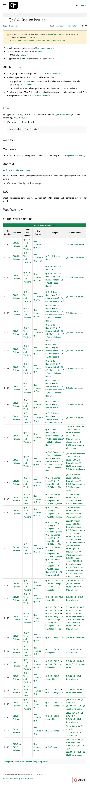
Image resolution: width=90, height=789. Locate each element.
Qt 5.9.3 (57, 610)
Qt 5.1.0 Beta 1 (72, 726)
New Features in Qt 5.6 (38, 664)
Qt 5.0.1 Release (16, 749)
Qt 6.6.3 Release (54, 355)
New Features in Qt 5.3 (38, 704)
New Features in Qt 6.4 (38, 388)
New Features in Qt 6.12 (38, 244)
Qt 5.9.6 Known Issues (74, 615)
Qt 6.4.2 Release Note (54, 388)
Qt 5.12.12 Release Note (53, 573)
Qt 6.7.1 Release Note (52, 329)
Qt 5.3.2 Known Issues (75, 707)
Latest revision (35, 40)
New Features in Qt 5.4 (38, 690)
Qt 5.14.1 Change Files (52, 499)
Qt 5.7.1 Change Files (53, 651)
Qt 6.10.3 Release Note (54, 282)
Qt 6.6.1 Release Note (52, 349)
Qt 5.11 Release (16, 585)
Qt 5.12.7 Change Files (52, 552)
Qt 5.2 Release (16, 717)
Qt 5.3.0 (48, 702)
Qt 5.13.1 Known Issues (73, 512)
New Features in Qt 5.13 (38, 512)
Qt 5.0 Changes (51, 747)
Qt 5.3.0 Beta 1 (72, 699)
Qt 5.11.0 (49, 580)
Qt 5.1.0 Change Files (54, 730)
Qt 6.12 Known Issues (75, 244)
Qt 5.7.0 (48, 649)
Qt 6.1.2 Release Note (54, 437)
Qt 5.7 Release (16, 651)
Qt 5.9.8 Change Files (51, 624)
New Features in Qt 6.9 (38, 296)
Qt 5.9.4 (48, 613)
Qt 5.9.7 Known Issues (75, 619)
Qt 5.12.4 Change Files (52, 539)
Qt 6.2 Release (16, 418)
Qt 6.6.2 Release (54, 352)
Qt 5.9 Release (16, 618)
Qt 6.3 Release (16, 404)
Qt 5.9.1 (57, 607)
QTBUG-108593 (74, 155)
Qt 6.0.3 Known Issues (74, 464)
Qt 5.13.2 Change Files (53, 515)
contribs (61, 34)
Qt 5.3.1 (57, 702)
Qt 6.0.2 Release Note (52, 460)
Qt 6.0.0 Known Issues (75, 453)
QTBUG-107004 (39, 95)
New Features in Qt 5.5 (38, 677)
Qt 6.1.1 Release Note (52, 434)
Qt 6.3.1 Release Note (52, 406)
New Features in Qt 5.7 (38, 650)
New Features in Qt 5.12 (38, 548)
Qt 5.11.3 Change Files (52, 588)
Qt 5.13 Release (16, 512)
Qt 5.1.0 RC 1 (74, 728)
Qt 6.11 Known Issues (75, 257)
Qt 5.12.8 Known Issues (74, 553)
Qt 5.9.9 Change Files (53, 627)
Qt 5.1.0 (69, 732)
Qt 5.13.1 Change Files (52, 512)
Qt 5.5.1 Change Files (53, 677)
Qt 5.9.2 (48, 610)
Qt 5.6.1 (57, 661)
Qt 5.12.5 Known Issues (74, 541)
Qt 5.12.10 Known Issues (74, 562)
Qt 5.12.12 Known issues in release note (75, 573)
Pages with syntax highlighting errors (31, 761)
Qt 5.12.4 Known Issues (73, 538)
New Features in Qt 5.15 (38, 482)
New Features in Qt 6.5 (38, 368)
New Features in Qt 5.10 (38, 598)
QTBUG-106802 (26, 84)
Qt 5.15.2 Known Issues (74, 482)
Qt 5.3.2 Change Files (54, 705)
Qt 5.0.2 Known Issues (75, 753)
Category (8, 761)
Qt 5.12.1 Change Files (52, 527)
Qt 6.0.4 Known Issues (75, 469)
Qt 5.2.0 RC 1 (74, 714)
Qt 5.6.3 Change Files (53, 666)
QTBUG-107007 (49, 73)
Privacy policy (8, 778)
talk (55, 34)
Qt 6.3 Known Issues (74, 404)
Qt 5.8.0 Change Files (54, 637)
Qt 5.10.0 (49, 596)
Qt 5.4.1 (57, 689)
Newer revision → (54, 40)
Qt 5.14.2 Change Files (53, 502)
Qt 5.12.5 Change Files (53, 542)
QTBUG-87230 (18, 117)
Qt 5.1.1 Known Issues (73, 734)
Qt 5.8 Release (16, 637)
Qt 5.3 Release (16, 704)
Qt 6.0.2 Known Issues (73, 461)
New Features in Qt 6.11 (38, 257)
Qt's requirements (43, 47)
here (24, 55)
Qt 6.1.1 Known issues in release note (73, 432)
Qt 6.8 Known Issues (74, 313)
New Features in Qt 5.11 (38, 585)
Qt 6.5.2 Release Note (54, 368)
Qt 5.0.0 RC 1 (73, 744)
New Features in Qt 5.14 (38, 499)
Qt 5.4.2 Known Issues (75, 691)
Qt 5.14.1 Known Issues (73, 499)
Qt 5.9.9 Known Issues (73, 627)
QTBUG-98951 (62, 114)
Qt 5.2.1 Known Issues (73, 720)
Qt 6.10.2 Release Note (53, 278)
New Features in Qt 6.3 (38, 404)
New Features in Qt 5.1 (38, 730)
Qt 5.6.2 (48, 664)
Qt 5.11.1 (59, 580)
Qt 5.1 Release (16, 731)
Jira (39, 51)
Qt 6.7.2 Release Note (54, 332)
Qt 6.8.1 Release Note (52, 310)
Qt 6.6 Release (16, 350)
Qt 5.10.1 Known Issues (74, 598)
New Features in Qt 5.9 (38, 618)
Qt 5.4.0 (48, 689)
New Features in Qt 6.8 (38, 313)
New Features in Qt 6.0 (38, 461)
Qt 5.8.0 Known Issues (75, 637)
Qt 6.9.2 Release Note (54, 300)
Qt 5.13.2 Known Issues (74, 515)
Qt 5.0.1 (77, 751)
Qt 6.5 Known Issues (74, 368)
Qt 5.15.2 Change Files (53, 485)
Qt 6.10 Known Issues (75, 277)
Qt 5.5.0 (48, 676)
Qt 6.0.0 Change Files (54, 452)
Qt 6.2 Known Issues (74, 417)
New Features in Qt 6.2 (38, 417)
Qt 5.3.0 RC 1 (74, 701)
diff (12, 40)
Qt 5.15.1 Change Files (52, 482)
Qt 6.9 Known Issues (74, 296)
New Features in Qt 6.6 (38, 350)
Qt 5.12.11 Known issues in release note (75, 567)
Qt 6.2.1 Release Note (52, 418)
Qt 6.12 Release (16, 244)
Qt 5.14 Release (16, 499)
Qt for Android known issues (16, 170)
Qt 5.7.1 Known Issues (73, 651)
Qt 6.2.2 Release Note (54, 421)
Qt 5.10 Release (16, 598)
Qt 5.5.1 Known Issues (73, 677)
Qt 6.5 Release (16, 368)
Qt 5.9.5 (57, 613)
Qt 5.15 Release (16, 482)
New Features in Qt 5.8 (38, 637)
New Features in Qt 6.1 (38, 437)
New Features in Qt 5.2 (38, 717)
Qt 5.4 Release (16, 691)
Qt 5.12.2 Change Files (53, 530)
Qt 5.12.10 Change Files (52, 564)
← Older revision (21, 40)
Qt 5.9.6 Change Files (54, 616)
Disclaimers (29, 778)
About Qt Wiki (19, 778)
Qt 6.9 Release (16, 297)
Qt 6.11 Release (16, 258)
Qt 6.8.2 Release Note (54, 313)
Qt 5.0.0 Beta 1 (72, 739)
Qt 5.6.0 (48, 661)
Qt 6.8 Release (16, 313)
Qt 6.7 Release (16, 332)
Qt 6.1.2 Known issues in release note (73, 438)
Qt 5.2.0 (48, 715)
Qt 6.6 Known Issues (74, 350)
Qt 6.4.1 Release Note (52, 385)
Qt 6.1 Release (16, 437)
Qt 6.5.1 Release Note (52, 365)
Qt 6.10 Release (16, 277)
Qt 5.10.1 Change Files (54, 598)
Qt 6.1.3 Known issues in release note (75, 445)
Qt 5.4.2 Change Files (54, 692)
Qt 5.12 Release (16, 549)
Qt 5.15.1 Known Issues (73, 479)
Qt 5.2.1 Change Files (53, 717)
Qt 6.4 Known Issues (74, 388)
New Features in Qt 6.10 (38, 277)
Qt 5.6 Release (16, 664)
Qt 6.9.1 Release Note (52, 297)
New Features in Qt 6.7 (38, 332)
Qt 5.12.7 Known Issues (73, 550)
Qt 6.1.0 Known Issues (75, 426)
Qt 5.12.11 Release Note (52, 568)
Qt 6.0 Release (16, 461)
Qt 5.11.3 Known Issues (73, 588)
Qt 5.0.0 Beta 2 (74, 741)
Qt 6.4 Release (16, 388)
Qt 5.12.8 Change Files (53, 555)
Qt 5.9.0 (48, 607)
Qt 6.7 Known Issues (74, 332)
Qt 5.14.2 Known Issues (74, 502)
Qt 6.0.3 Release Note (54, 463)
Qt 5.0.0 (16, 744)
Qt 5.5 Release (16, 677)
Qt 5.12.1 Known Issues (73, 525)
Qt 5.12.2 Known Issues (74, 528)
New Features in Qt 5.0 (38, 747)
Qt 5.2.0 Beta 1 (72, 712)
